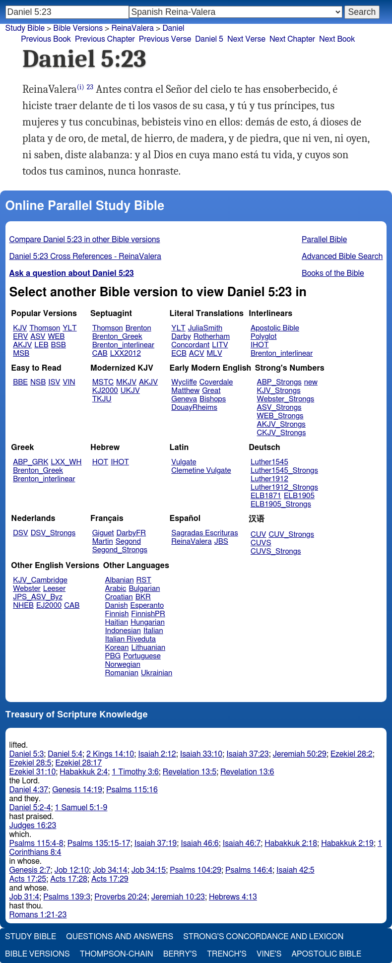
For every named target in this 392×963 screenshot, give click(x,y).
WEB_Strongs (280, 416)
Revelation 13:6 (247, 772)
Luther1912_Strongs (284, 487)
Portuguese (142, 656)
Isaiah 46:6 (200, 843)
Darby (181, 336)
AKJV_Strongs (281, 424)
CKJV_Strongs (281, 433)
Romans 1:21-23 (38, 915)
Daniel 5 (209, 39)
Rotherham (212, 336)
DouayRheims (194, 407)
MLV (214, 353)
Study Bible (25, 28)
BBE (20, 382)
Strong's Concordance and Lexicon (263, 937)
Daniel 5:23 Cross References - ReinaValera (85, 256)
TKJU (102, 399)
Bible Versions (78, 28)
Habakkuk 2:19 (347, 843)
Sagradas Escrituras (204, 533)
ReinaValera (191, 541)
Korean (117, 647)
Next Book (337, 39)
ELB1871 (266, 496)
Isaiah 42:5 (295, 870)
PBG (113, 656)
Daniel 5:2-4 (30, 808)
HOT (100, 462)
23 (90, 87)
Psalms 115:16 (132, 790)
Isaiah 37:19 (155, 843)
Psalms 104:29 (195, 870)
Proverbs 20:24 (120, 897)
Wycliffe (183, 382)
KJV (20, 328)
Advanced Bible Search (342, 256)
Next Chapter (292, 39)
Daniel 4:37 (29, 790)
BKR (143, 597)
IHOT (260, 345)
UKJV (130, 390)
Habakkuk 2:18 (290, 843)
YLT (69, 328)
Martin (102, 541)
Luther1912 (269, 479)
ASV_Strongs (279, 407)
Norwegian (122, 664)
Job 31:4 (24, 897)
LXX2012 (125, 353)
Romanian (121, 673)
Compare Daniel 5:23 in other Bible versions (84, 240)
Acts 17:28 (68, 879)
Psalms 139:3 (66, 897)
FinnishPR (148, 614)
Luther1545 (269, 462)
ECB (178, 353)
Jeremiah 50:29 (300, 754)
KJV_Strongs (279, 390)
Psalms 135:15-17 (99, 843)
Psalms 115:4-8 (36, 843)
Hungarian (148, 622)
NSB (38, 382)
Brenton (138, 328)
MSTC (103, 382)
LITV (220, 345)
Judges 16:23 (33, 826)
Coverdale (216, 382)
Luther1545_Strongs (284, 470)
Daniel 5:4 (65, 754)
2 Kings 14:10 (110, 754)
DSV (20, 533)
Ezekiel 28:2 (351, 754)
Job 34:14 (110, 870)
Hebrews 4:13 (233, 897)
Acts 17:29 (110, 879)
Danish (116, 605)
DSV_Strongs (53, 533)
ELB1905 (299, 496)
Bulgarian (144, 588)
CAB (100, 353)
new (311, 382)
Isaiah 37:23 (247, 754)
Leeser (54, 588)
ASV (37, 336)
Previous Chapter (105, 39)
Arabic (116, 588)
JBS (221, 541)
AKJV (22, 345)
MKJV (126, 382)
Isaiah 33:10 (201, 754)
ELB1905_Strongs (281, 504)
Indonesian (123, 631)
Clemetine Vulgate (201, 470)
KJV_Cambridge (40, 580)
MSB (21, 353)
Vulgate (183, 462)
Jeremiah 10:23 (178, 897)
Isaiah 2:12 (157, 754)
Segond (128, 541)
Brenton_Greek (117, 336)
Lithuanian (148, 647)
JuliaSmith (205, 328)
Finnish (117, 614)
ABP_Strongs (279, 382)
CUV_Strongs (291, 534)
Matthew (185, 390)
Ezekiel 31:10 (32, 772)
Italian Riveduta (130, 639)
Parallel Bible (324, 240)
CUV (258, 534)
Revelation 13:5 (189, 772)
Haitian (117, 622)
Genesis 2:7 (30, 870)
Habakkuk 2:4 (84, 772)
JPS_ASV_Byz (38, 597)
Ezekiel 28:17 (78, 763)
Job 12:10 (72, 870)
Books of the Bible (333, 273)
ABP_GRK (30, 462)
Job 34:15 (148, 870)
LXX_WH (66, 462)
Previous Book (46, 39)
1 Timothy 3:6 (135, 772)
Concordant (190, 345)
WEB (56, 336)
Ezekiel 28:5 (30, 763)
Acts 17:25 (28, 879)
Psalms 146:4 (248, 870)
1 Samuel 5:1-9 (81, 808)
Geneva (184, 399)
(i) (80, 87)
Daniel (173, 28)
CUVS (261, 543)
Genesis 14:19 (77, 790)
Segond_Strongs (119, 550)
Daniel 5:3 (26, 754)
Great (211, 390)
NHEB (23, 605)
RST (144, 580)
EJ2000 (49, 605)
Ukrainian (156, 673)
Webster (27, 588)
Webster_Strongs (286, 399)
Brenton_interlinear (123, 345)
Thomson (44, 328)
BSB (58, 345)
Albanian (119, 580)
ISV (54, 382)
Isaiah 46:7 (242, 843)
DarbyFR (131, 533)
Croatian (119, 597)
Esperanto (147, 605)
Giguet (103, 533)
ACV (196, 353)
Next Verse (246, 39)
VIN (69, 382)
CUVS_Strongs (276, 551)
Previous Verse (165, 39)
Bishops (212, 399)
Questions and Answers (119, 937)
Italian (153, 631)
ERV (20, 336)
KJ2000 (105, 390)
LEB (41, 345)
